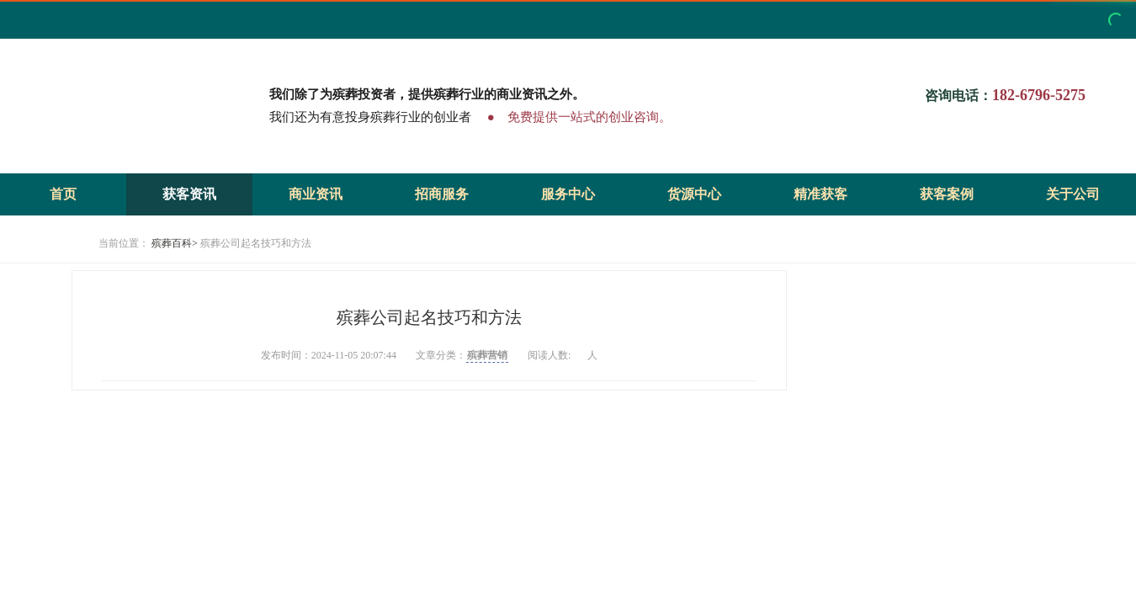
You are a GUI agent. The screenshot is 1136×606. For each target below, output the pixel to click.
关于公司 (1073, 194)
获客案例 (947, 194)
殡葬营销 (487, 355)
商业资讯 (315, 194)
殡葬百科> (174, 243)
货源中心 (694, 194)
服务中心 (568, 194)
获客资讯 (189, 194)
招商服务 (442, 194)
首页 (63, 194)
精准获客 (820, 194)
